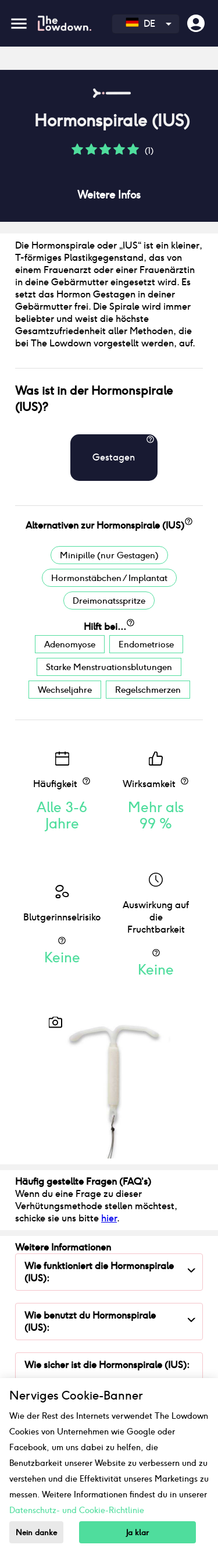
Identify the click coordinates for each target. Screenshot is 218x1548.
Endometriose (146, 644)
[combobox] (146, 23)
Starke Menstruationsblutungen (109, 666)
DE (140, 23)
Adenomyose (69, 644)
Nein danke (36, 1533)
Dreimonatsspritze (109, 600)
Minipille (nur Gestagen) (109, 555)
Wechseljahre (65, 689)
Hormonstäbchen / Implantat (109, 577)
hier (109, 1218)
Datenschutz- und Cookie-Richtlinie (76, 1510)
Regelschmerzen (148, 689)
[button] (77, 153)
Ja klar (137, 1533)
